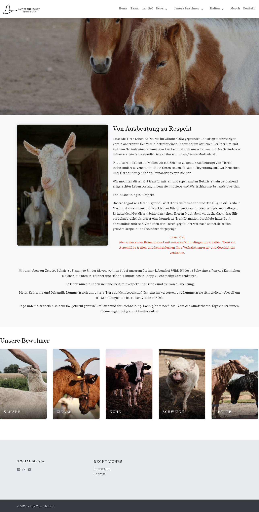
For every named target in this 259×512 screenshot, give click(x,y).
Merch (235, 9)
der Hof (147, 9)
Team (135, 9)
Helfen (215, 9)
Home (123, 9)
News (160, 9)
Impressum (102, 467)
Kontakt (249, 9)
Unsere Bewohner (187, 9)
